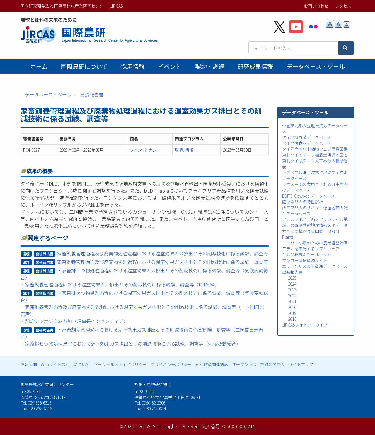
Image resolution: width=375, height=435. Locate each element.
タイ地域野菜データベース (306, 137)
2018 (292, 319)
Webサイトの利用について (65, 364)
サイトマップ (301, 364)
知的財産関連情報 (211, 364)
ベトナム (148, 150)
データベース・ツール (316, 66)
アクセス (343, 6)
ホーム (38, 66)
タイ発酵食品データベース (306, 143)
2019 (292, 313)
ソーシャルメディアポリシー (120, 364)
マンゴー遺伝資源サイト (304, 260)
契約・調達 (209, 66)
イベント (169, 66)
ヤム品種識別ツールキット (306, 254)
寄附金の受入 (272, 364)
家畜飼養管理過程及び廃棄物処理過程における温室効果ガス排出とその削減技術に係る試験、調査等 (162, 253)
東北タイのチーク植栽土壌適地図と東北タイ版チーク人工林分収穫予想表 (315, 160)
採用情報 (132, 66)
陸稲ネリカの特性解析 (302, 202)
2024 (292, 284)
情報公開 (29, 364)
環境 (179, 150)
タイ (134, 150)
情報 (189, 150)
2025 (292, 278)
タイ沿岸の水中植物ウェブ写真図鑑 (315, 149)
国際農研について (84, 66)
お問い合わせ (316, 6)
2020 (292, 307)
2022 (292, 295)
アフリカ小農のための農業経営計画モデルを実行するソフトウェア (315, 246)
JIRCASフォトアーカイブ (305, 325)
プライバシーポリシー (171, 364)
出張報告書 (91, 94)
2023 (292, 290)
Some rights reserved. (176, 426)
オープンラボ (244, 364)
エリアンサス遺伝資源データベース (314, 266)
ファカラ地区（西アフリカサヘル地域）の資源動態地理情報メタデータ (315, 222)
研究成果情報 (255, 66)
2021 (292, 301)
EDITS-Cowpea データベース (308, 196)
